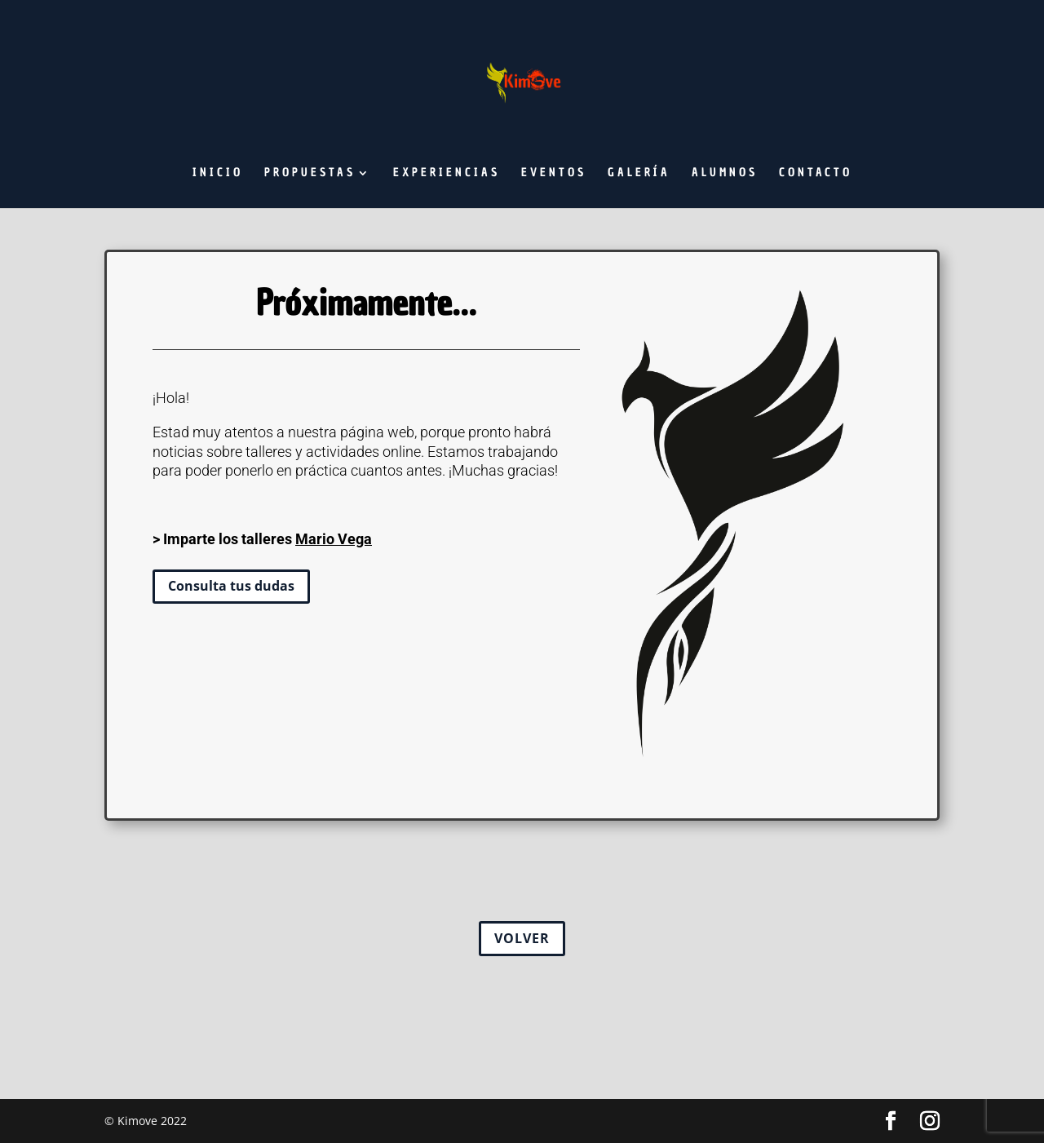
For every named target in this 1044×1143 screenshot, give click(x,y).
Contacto (815, 173)
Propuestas (310, 173)
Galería (639, 173)
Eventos (553, 173)
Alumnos (725, 173)
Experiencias (446, 173)
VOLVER (522, 938)
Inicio (217, 173)
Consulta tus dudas (231, 586)
